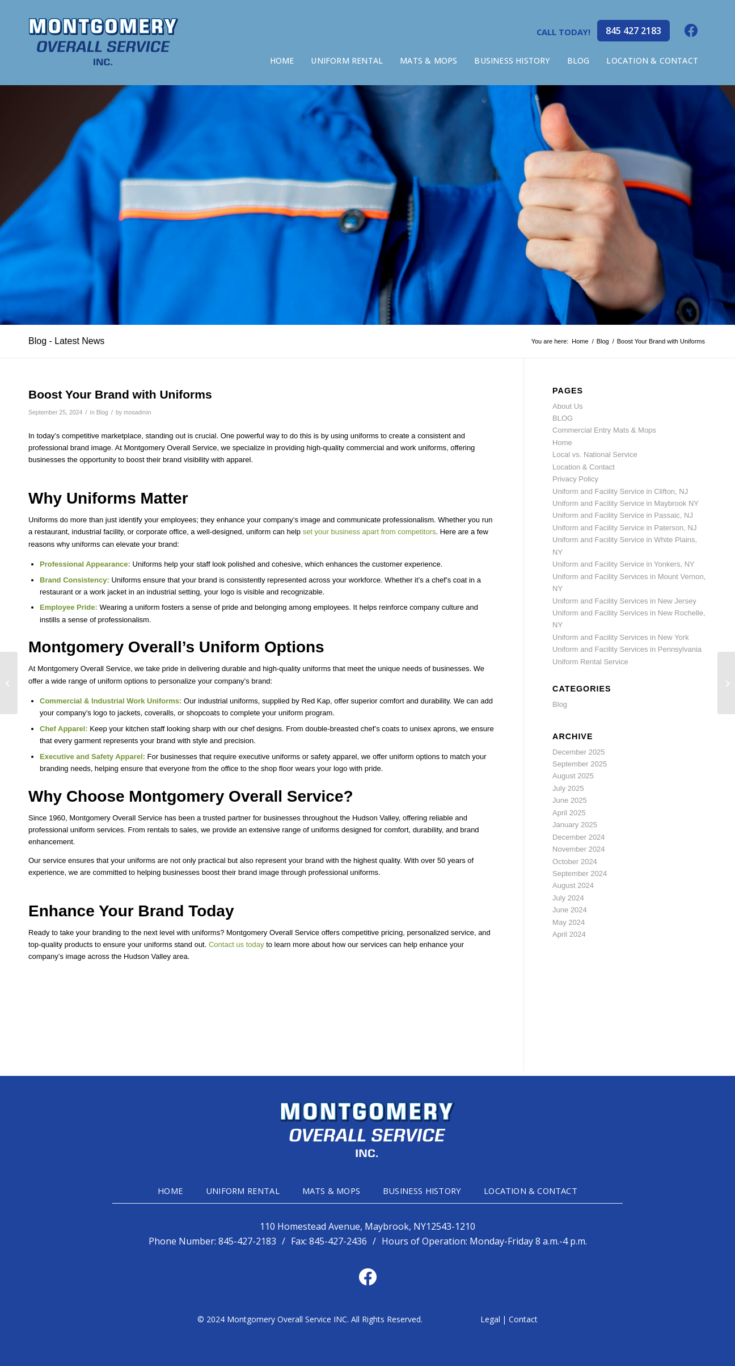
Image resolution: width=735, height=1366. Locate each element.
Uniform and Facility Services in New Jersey (624, 601)
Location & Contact (583, 467)
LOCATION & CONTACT (530, 1190)
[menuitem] (282, 60)
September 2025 (579, 764)
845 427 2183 (633, 30)
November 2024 (578, 849)
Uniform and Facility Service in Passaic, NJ (622, 515)
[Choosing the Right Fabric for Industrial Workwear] (9, 683)
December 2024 (578, 837)
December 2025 (578, 752)
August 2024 (573, 885)
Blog (102, 412)
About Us (567, 406)
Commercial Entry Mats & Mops (604, 430)
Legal (490, 1319)
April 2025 (569, 812)
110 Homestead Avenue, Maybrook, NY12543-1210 (367, 1227)
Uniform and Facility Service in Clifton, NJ (620, 491)
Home (562, 442)
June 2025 (569, 800)
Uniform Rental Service (590, 661)
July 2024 (568, 898)
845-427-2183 (247, 1241)
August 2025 (573, 776)
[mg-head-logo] (103, 43)
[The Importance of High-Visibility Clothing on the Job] (726, 683)
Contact (523, 1319)
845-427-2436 (338, 1241)
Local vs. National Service (594, 454)
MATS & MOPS (331, 1190)
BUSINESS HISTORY (422, 1190)
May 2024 (568, 922)
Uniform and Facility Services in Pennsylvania (627, 649)
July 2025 (568, 788)
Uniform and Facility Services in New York (620, 637)
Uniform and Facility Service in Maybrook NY (625, 503)
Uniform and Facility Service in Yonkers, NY (623, 564)
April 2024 (569, 934)
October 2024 (574, 861)
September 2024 (579, 873)
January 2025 (574, 824)
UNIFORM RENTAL (243, 1190)
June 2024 (569, 910)
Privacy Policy (575, 479)
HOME (170, 1190)
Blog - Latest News (66, 341)
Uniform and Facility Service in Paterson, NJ (624, 527)
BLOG (562, 418)
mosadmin (137, 412)
